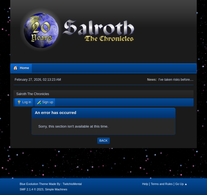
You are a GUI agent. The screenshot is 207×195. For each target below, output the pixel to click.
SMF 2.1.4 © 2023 (31, 189)
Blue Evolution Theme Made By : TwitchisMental (51, 184)
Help (145, 184)
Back (103, 140)
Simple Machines (56, 189)
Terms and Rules (162, 184)
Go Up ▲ (181, 184)
